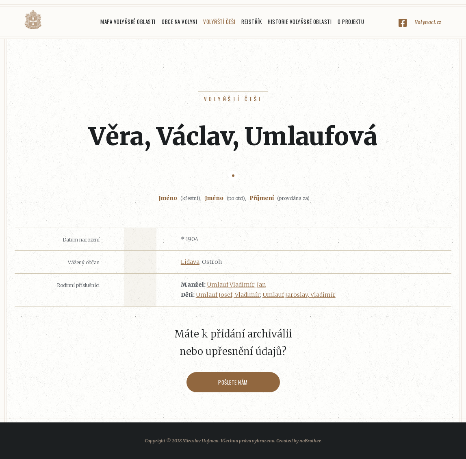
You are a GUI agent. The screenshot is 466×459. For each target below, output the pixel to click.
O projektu (351, 21)
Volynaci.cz (428, 22)
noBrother (310, 441)
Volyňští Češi (219, 21)
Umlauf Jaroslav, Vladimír (299, 294)
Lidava (190, 261)
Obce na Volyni (179, 21)
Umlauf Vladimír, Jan (236, 284)
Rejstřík (251, 21)
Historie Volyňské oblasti (300, 21)
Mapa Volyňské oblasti (128, 21)
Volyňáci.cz (32, 19)
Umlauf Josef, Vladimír (228, 294)
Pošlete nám (233, 382)
